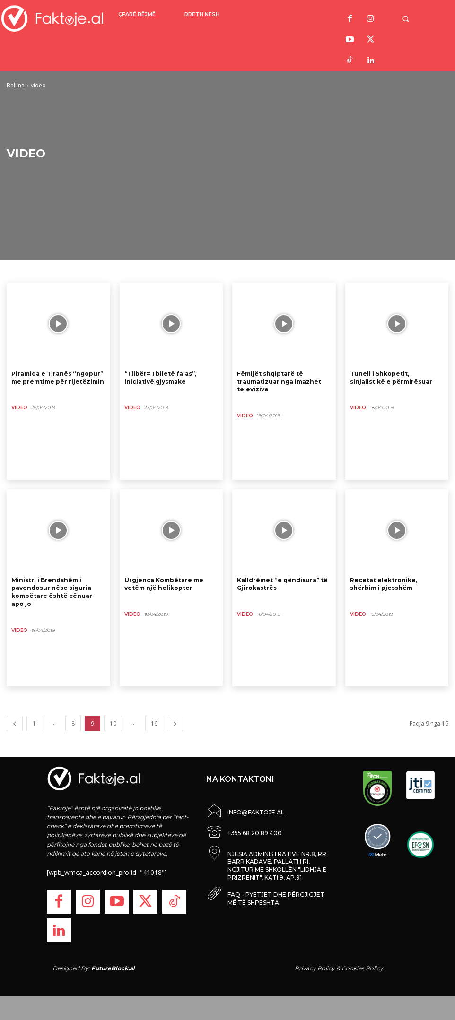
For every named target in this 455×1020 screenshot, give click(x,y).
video (19, 408)
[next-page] (175, 723)
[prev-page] (15, 723)
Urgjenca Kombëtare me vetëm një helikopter (163, 584)
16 (154, 723)
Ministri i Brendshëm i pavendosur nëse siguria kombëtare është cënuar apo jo (51, 592)
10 (113, 723)
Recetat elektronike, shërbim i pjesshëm (383, 584)
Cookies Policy (362, 968)
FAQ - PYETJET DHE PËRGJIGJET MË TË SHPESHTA (276, 894)
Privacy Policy (315, 968)
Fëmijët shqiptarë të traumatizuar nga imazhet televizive (279, 381)
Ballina (16, 85)
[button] (413, 18)
